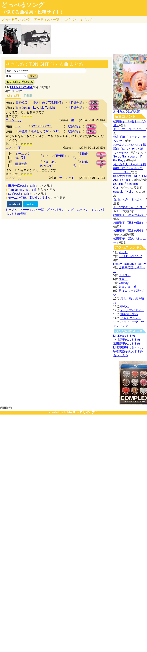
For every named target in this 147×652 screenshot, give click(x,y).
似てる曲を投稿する (19, 81)
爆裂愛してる (129, 314)
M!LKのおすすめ (124, 335)
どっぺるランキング (60, 209)
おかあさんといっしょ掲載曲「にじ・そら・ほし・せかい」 (129, 148)
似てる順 (13, 95)
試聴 (94, 102)
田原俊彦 (21, 102)
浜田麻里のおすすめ (126, 343)
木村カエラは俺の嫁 (126, 111)
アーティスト (46, 19)
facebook (15, 204)
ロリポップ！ (89, 412)
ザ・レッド (66, 177)
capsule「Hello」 (124, 191)
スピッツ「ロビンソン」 (129, 129)
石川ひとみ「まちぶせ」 (129, 199)
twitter (30, 204)
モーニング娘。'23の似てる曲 (28, 197)
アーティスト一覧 (32, 209)
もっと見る (120, 355)
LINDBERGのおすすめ (128, 347)
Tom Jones (22, 107)
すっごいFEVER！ (55, 155)
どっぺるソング (22, 4)
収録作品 (76, 102)
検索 (33, 76)
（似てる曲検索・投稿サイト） (33, 12)
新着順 (27, 95)
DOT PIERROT (41, 126)
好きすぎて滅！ (129, 286)
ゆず (18, 126)
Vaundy (123, 283)
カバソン (69, 19)
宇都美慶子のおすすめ (128, 351)
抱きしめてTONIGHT (47, 102)
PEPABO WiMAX (21, 87)
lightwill (69, 412)
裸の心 (124, 306)
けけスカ (124, 275)
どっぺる (16, 19)
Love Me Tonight (44, 107)
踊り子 (123, 279)
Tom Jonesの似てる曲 (22, 189)
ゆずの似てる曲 (18, 193)
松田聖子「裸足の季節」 (129, 215)
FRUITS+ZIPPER (130, 256)
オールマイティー (132, 310)
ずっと (123, 252)
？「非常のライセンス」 (129, 207)
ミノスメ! (86, 19)
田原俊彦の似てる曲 (21, 185)
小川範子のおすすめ (126, 339)
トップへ (11, 209)
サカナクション (130, 318)
